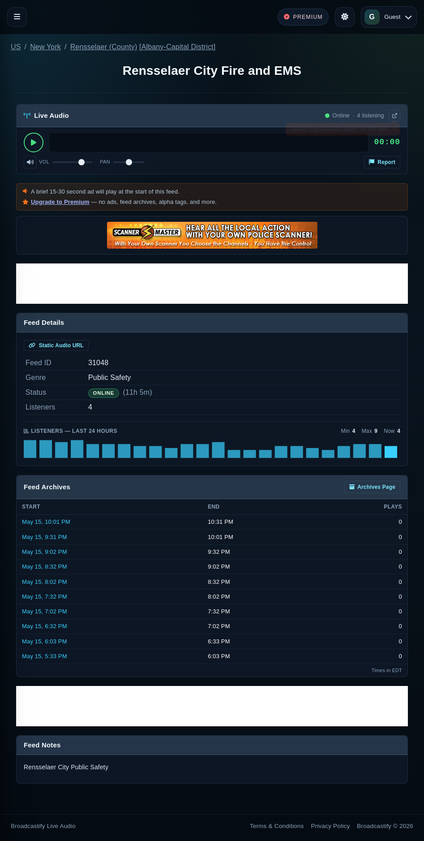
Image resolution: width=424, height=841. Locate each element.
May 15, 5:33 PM (44, 656)
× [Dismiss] (393, 131)
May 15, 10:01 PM (46, 521)
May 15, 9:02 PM (44, 551)
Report (382, 162)
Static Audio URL (56, 345)
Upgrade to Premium (60, 201)
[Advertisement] (212, 283)
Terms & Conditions (277, 826)
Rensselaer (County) (103, 47)
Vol (44, 161)
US (16, 47)
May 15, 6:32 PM (44, 626)
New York (45, 47)
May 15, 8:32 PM (44, 566)
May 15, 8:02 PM (44, 581)
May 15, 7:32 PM (44, 596)
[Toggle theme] (345, 17)
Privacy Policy (330, 826)
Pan (105, 161)
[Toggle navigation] (17, 17)
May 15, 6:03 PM (44, 641)
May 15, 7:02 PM (44, 611)
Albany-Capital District (177, 47)
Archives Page (372, 487)
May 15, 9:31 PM (44, 537)
